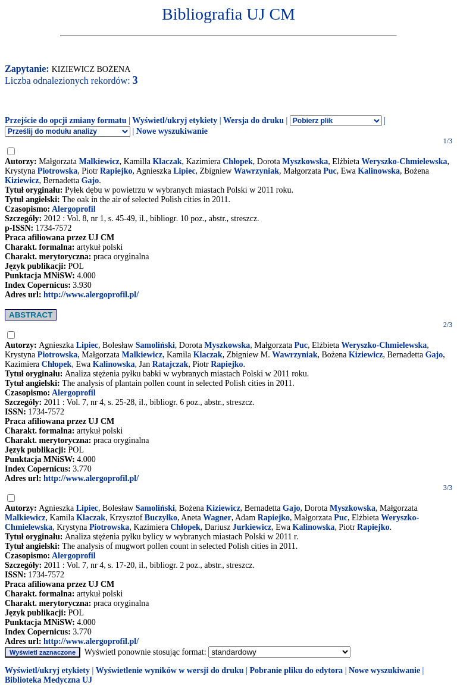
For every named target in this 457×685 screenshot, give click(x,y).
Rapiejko (116, 170)
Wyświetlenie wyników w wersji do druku (170, 670)
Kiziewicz (22, 180)
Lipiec (184, 170)
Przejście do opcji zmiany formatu (66, 120)
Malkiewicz (99, 161)
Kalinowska (379, 170)
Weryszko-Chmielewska (404, 161)
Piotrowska (57, 170)
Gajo (90, 180)
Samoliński (155, 345)
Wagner (217, 517)
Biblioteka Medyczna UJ (48, 679)
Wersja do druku (253, 120)
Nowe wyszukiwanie (172, 131)
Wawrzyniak (256, 170)
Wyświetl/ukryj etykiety (174, 120)
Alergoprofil (74, 209)
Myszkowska (305, 161)
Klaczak (166, 161)
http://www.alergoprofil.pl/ (91, 294)
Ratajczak (170, 364)
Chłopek (238, 161)
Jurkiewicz (252, 527)
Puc (330, 170)
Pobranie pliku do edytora (296, 670)
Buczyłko (161, 517)
